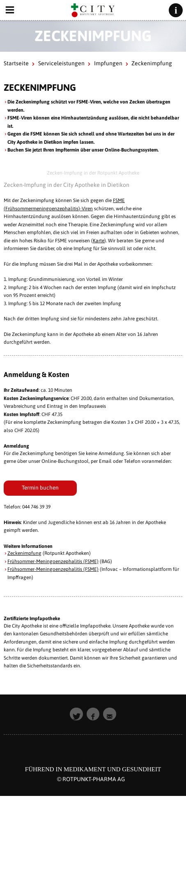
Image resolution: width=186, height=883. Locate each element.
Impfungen (108, 63)
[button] (76, 714)
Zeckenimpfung (24, 553)
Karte (98, 241)
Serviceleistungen (61, 63)
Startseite (16, 63)
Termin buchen (40, 487)
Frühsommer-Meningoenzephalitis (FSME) (53, 561)
